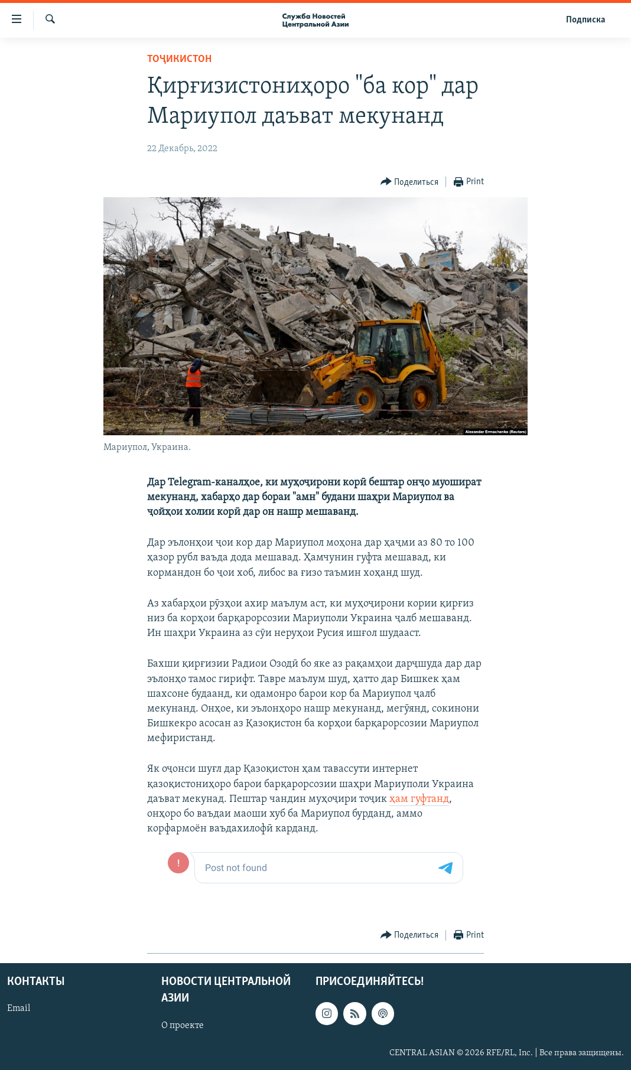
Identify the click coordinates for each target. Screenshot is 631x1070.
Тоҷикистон (179, 59)
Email (18, 1008)
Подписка (585, 20)
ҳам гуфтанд (419, 799)
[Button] (409, 182)
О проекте (182, 1025)
